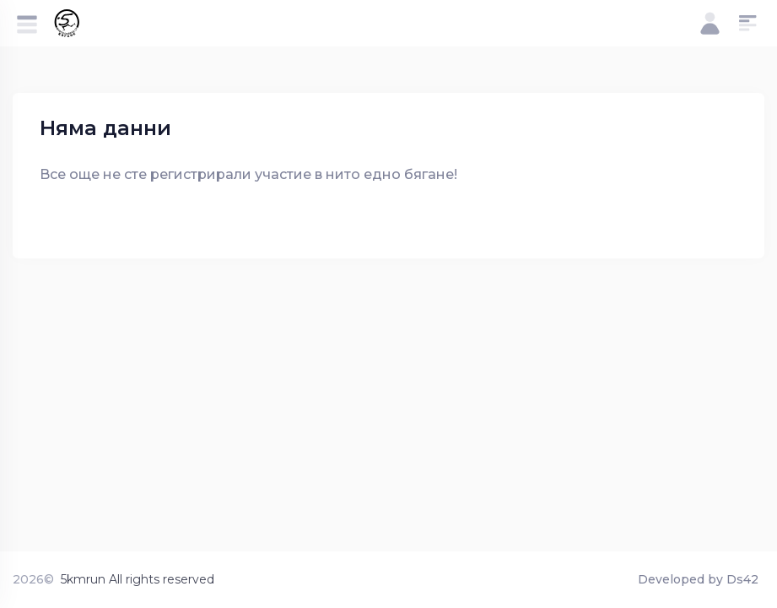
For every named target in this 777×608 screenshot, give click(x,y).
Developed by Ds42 (698, 579)
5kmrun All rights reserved (137, 579)
